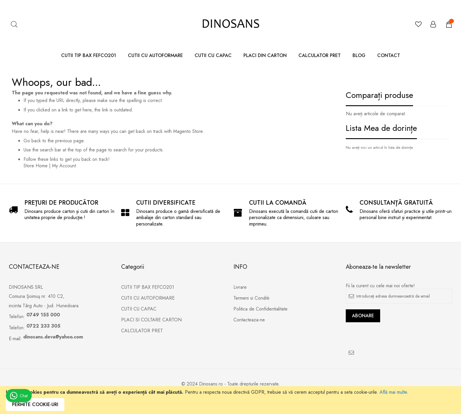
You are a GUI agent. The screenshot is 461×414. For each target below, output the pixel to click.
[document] (230, 400)
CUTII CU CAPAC (138, 309)
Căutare (14, 24)
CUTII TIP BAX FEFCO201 (147, 287)
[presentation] (390, 333)
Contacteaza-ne (249, 320)
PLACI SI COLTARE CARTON (151, 320)
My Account (64, 165)
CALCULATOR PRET (142, 331)
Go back (32, 140)
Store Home (36, 165)
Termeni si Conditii (251, 298)
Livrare (240, 287)
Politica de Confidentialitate (260, 309)
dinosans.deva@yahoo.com (53, 337)
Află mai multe (393, 392)
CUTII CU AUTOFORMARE (148, 298)
